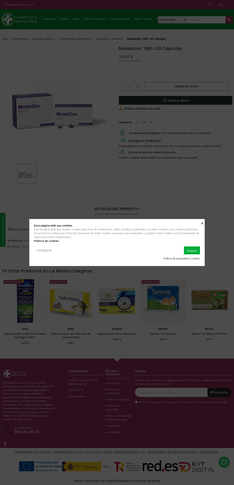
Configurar (44, 250)
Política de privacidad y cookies (181, 258)
